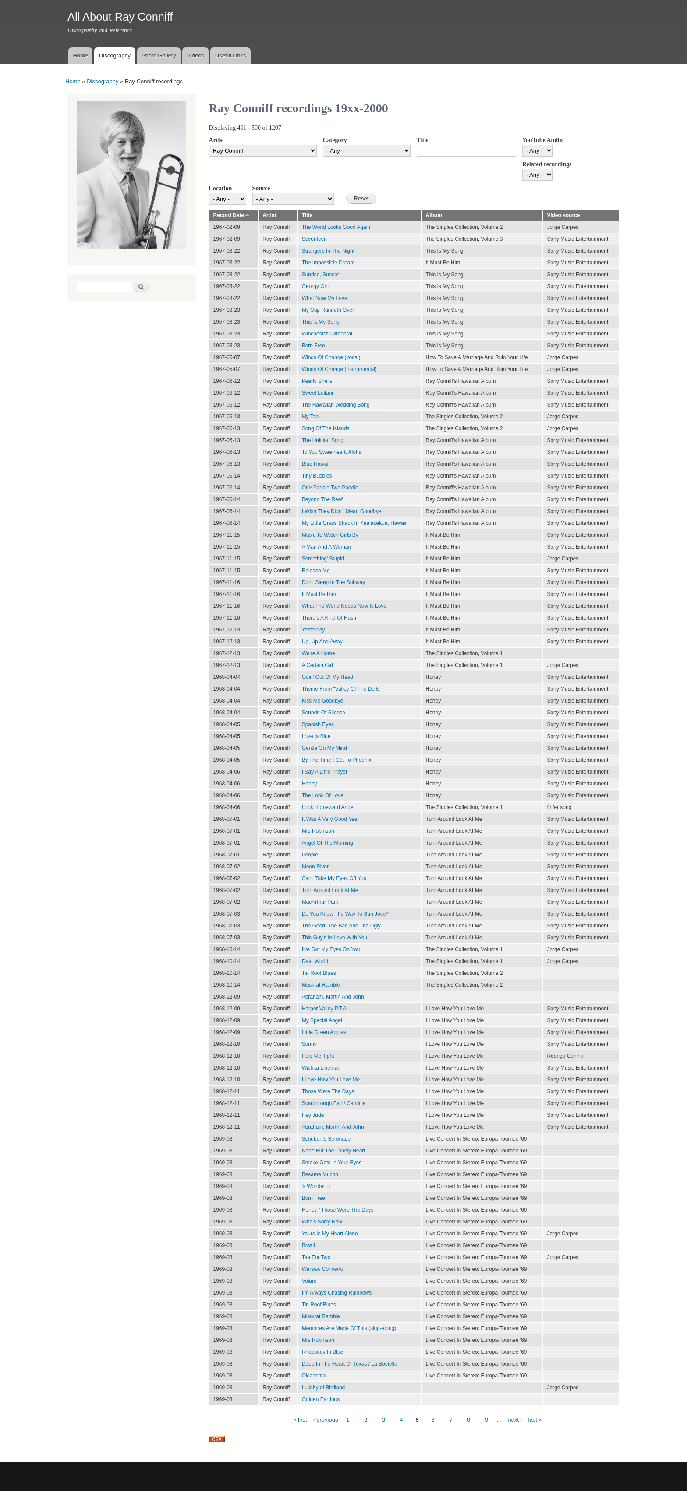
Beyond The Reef (322, 499)
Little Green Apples (324, 1032)
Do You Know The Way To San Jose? (345, 914)
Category (335, 140)
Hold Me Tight (318, 1056)
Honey (309, 784)
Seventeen (314, 239)
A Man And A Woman (326, 547)
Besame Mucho (320, 1174)
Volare (309, 1281)
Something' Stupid (323, 559)
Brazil (308, 1245)
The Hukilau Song (323, 440)
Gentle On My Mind (324, 748)
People (310, 855)
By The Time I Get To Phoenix (337, 760)
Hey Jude (313, 1115)
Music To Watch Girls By (330, 535)
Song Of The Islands (326, 428)
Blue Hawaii (315, 464)
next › (515, 1419)
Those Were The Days (328, 1091)
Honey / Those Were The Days (338, 1210)
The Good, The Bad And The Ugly (341, 926)
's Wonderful (316, 1186)
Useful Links (230, 55)
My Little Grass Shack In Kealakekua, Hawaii (354, 523)
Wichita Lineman (321, 1068)
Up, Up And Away (322, 641)
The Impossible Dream (328, 263)
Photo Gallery (159, 55)
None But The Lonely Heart (333, 1151)
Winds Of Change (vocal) (331, 357)
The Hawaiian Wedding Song (336, 405)
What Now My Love (324, 298)
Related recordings (547, 164)
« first (300, 1419)
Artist (216, 140)
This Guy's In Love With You (335, 938)
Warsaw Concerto (323, 1269)
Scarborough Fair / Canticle (334, 1103)
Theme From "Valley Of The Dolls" (342, 689)
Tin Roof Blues (319, 973)
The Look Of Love (323, 795)
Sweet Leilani (317, 393)
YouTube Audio (542, 140)
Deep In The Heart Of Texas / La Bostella (349, 1364)
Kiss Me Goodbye (323, 701)
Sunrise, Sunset (320, 274)
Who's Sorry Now (322, 1222)
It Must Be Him (319, 594)
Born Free (313, 345)
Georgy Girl (315, 286)
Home (80, 55)
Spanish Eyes (318, 724)
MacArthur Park (320, 902)
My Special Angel (322, 1020)
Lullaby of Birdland (323, 1387)
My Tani (311, 417)
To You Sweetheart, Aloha (332, 452)
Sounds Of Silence (323, 713)
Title (423, 140)
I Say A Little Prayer (325, 772)
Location (220, 188)
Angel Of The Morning (327, 843)
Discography (115, 55)
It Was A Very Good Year (330, 819)
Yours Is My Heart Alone (330, 1234)
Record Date (231, 215)
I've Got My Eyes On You (331, 949)
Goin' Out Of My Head (328, 677)
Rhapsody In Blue (323, 1352)
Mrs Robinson (318, 831)
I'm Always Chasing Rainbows (337, 1293)
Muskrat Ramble (321, 985)
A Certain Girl (317, 665)
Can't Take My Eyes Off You (334, 878)
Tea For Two (316, 1257)
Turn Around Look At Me (330, 890)
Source (261, 188)
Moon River (315, 866)
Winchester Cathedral (327, 334)
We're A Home (318, 653)
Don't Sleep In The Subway (333, 582)
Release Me (316, 570)
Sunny (309, 1044)
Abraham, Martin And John (333, 997)
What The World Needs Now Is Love (344, 606)
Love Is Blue (316, 736)
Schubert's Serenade (326, 1139)
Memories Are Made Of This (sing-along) (349, 1328)
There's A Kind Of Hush (329, 618)
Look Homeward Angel (328, 807)
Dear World (315, 961)
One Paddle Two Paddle (330, 488)
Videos (195, 55)
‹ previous (325, 1419)
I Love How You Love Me (331, 1080)
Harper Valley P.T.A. (325, 1009)
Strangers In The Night (328, 251)
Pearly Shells (317, 381)
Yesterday (313, 630)
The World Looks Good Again (336, 227)
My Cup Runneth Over (328, 310)
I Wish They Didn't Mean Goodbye (342, 511)
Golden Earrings (321, 1399)
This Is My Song (321, 322)
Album (434, 215)
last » (535, 1419)
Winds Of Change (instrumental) (339, 369)
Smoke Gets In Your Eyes (332, 1162)
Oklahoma (314, 1376)
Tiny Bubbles (317, 476)
